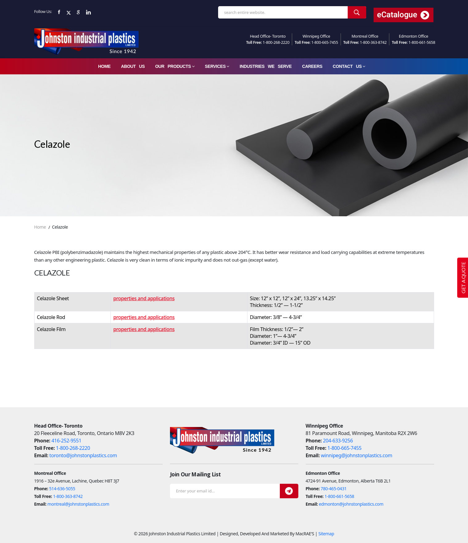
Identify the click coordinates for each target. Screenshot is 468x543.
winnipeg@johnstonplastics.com (356, 455)
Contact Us (349, 66)
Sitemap (326, 534)
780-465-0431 (333, 488)
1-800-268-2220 (276, 42)
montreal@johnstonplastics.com (78, 504)
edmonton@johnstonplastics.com (351, 504)
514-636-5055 (62, 488)
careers (312, 66)
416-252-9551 (66, 440)
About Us (133, 66)
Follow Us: (43, 11)
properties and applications (144, 298)
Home (104, 66)
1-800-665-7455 (324, 42)
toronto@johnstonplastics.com (83, 455)
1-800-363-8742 (373, 42)
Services (217, 66)
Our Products (174, 66)
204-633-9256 (338, 440)
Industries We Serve (266, 66)
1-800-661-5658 (421, 42)
